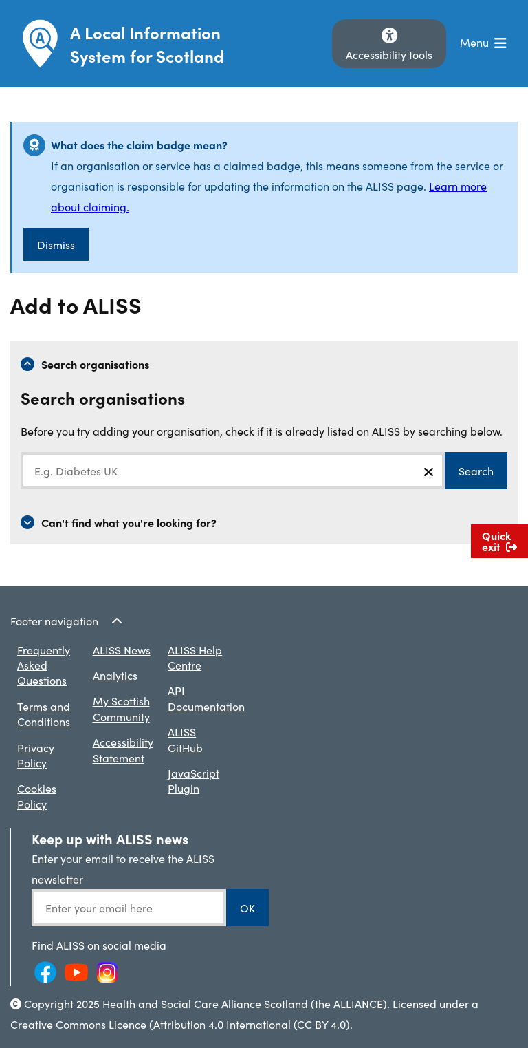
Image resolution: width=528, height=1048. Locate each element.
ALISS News (122, 649)
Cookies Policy (36, 795)
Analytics (115, 675)
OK (247, 907)
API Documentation (206, 698)
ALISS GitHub (185, 739)
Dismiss (56, 244)
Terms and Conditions (43, 713)
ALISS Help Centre (195, 657)
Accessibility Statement (123, 749)
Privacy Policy (35, 755)
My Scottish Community (121, 708)
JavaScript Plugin (193, 780)
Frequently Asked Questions (43, 665)
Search (476, 470)
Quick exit (499, 541)
